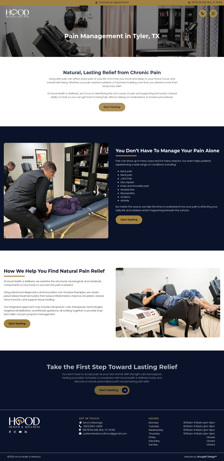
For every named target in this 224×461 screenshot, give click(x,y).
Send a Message (91, 423)
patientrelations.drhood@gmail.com (105, 434)
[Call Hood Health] (202, 13)
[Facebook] (10, 432)
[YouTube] (20, 432)
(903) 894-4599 (92, 426)
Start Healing (112, 107)
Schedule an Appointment (114, 3)
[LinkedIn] (26, 432)
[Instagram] (15, 432)
